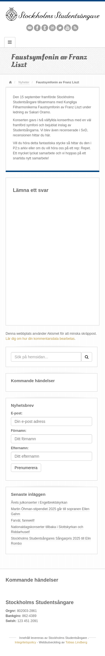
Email (29, 27)
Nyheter (23, 82)
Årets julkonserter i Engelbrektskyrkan (39, 502)
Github (44, 27)
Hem (10, 82)
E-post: (16, 413)
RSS (75, 27)
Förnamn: (18, 431)
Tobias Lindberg (76, 642)
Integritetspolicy (25, 642)
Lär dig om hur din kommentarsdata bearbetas (40, 339)
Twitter (60, 27)
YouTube (67, 27)
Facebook (37, 27)
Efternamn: (20, 448)
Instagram (52, 27)
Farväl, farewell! (23, 520)
